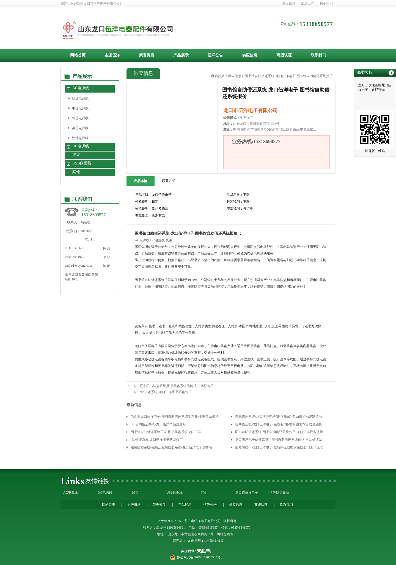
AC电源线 (80, 88)
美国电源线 (80, 128)
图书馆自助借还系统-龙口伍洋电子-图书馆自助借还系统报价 (289, 76)
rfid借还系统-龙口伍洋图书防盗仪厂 (166, 392)
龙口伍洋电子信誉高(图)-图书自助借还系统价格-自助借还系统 (278, 441)
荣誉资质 (146, 55)
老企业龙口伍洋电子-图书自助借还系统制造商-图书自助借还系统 (175, 417)
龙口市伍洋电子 (246, 492)
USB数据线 (81, 163)
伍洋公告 (215, 55)
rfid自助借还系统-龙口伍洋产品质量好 (158, 424)
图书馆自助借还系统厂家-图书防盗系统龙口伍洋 (166, 432)
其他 (76, 172)
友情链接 (97, 480)
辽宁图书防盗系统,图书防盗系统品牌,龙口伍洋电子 (177, 386)
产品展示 (181, 55)
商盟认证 (284, 55)
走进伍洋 (307, 3)
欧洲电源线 (80, 98)
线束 (76, 155)
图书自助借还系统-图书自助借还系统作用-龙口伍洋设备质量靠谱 (279, 433)
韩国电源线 (80, 118)
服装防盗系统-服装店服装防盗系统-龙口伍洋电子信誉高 (171, 447)
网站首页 (78, 55)
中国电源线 (80, 108)
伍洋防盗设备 (279, 492)
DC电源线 (80, 146)
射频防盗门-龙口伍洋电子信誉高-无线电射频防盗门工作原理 (279, 447)
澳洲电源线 (80, 138)
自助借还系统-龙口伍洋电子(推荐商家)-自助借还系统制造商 (278, 416)
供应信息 (288, 3)
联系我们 (326, 3)
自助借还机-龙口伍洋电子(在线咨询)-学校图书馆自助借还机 (278, 424)
